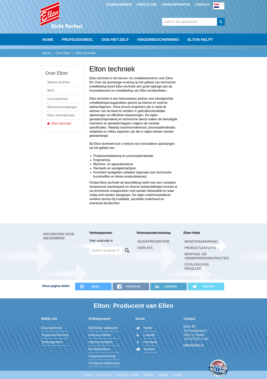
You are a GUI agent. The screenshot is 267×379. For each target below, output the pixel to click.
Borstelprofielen (99, 349)
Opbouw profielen (100, 342)
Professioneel (78, 48)
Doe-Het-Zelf (115, 48)
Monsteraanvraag (201, 246)
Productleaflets (200, 253)
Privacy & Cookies (128, 374)
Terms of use (104, 374)
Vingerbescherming (158, 48)
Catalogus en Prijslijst (197, 271)
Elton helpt (200, 48)
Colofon (148, 374)
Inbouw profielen (99, 335)
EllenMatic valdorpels (103, 328)
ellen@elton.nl (194, 345)
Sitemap (163, 374)
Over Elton (147, 4)
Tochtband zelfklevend (103, 363)
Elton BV (69, 18)
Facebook (150, 342)
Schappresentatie (154, 246)
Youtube (149, 349)
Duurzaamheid (119, 4)
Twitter (148, 328)
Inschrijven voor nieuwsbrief (58, 241)
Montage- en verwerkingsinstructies (204, 261)
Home (48, 48)
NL (218, 5)
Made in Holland (218, 368)
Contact (202, 4)
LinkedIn (149, 335)
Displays (145, 253)
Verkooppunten (175, 4)
